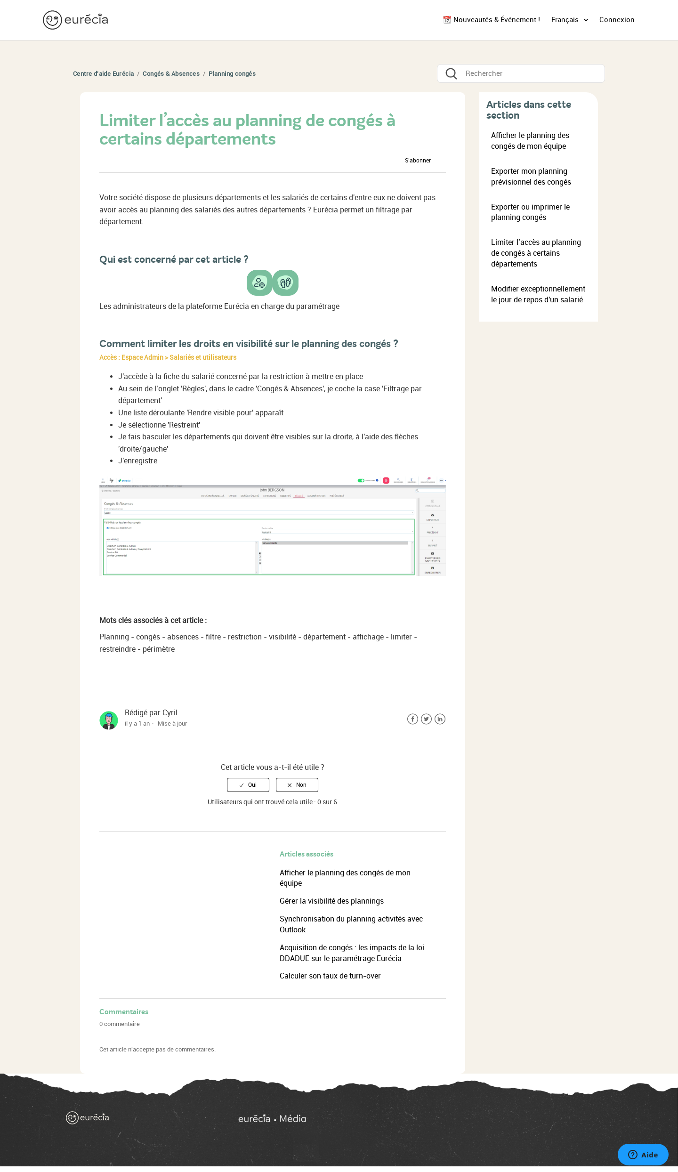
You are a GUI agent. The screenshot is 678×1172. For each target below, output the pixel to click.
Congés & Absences (171, 73)
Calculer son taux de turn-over (330, 975)
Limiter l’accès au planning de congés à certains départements (536, 253)
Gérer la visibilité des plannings (332, 901)
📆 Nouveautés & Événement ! (491, 20)
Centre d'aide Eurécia (103, 73)
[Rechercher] (521, 73)
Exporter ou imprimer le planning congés (530, 212)
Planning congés (232, 73)
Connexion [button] (617, 20)
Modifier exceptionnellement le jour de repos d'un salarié (538, 294)
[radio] (248, 785)
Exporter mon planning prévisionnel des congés (531, 176)
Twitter (426, 719)
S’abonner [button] (418, 160)
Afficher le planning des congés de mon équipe (530, 141)
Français (566, 20)
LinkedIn (440, 719)
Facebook (413, 719)
